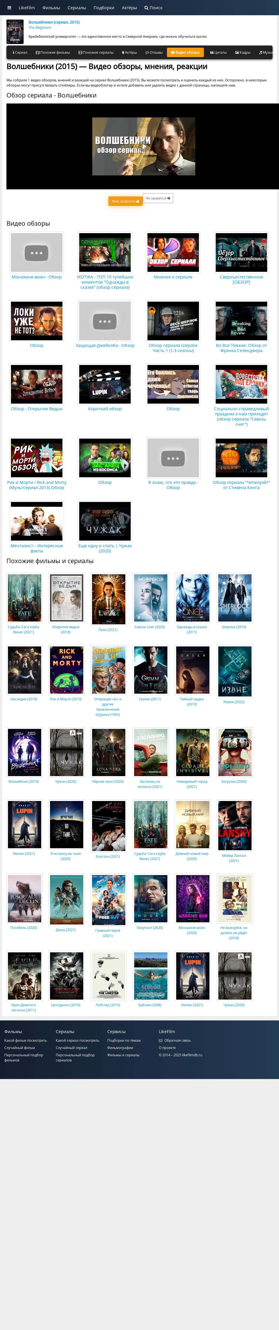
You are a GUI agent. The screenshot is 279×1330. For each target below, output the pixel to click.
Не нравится (158, 198)
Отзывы (154, 52)
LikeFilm (27, 8)
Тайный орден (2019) (193, 699)
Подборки (104, 8)
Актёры (129, 8)
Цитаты (218, 52)
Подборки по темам (124, 1040)
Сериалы (77, 8)
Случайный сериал (71, 1047)
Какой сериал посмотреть (77, 1040)
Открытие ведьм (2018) (67, 626)
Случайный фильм (19, 1047)
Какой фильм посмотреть (25, 1040)
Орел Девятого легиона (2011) (24, 1004)
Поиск (153, 8)
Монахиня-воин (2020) (193, 927)
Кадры (242, 52)
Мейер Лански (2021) (235, 855)
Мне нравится (125, 201)
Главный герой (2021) (109, 930)
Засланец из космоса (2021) (151, 781)
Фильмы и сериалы (123, 1055)
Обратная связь (175, 1040)
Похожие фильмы (53, 52)
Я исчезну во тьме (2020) (67, 853)
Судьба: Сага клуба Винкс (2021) (24, 626)
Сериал (20, 52)
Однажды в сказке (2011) (193, 626)
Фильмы (51, 8)
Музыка (267, 52)
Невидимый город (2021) (193, 781)
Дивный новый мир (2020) (193, 853)
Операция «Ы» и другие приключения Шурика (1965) (109, 704)
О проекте (167, 1047)
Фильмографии (120, 1047)
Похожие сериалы (96, 52)
